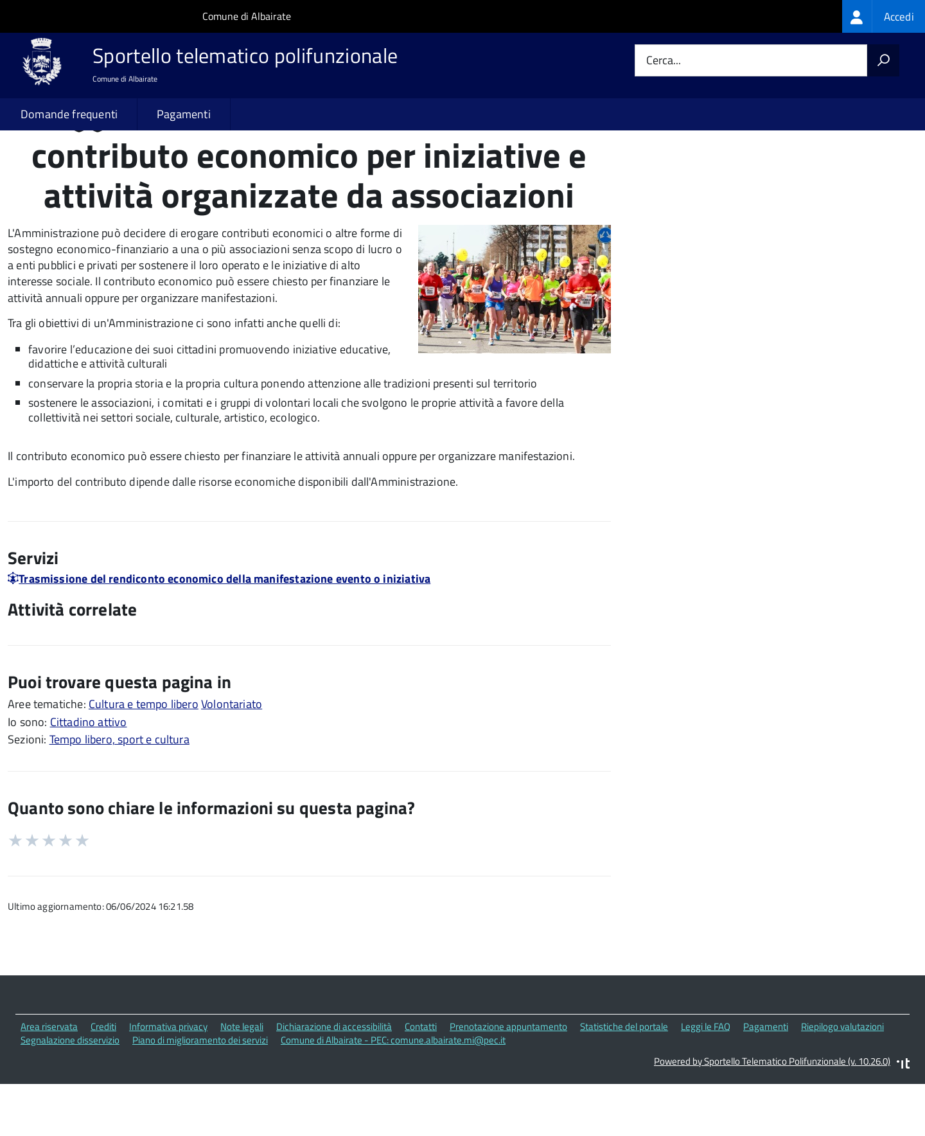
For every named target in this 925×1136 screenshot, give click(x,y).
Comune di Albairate (246, 16)
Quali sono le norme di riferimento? (746, 172)
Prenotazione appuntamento (508, 1081)
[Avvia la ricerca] (883, 60)
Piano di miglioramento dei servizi (200, 1094)
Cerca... (663, 60)
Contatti (421, 1081)
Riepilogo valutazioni (842, 1081)
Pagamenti (184, 114)
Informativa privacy (168, 1081)
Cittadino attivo (88, 776)
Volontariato (231, 758)
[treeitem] (883, 16)
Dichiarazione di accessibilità (334, 1081)
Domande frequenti (69, 114)
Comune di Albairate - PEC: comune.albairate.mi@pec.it (393, 1094)
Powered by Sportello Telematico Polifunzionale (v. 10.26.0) (772, 1115)
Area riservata (49, 1081)
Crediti (103, 1081)
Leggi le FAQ (705, 1081)
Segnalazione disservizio (70, 1094)
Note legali (241, 1081)
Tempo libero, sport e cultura (119, 794)
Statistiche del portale (624, 1081)
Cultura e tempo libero (143, 758)
